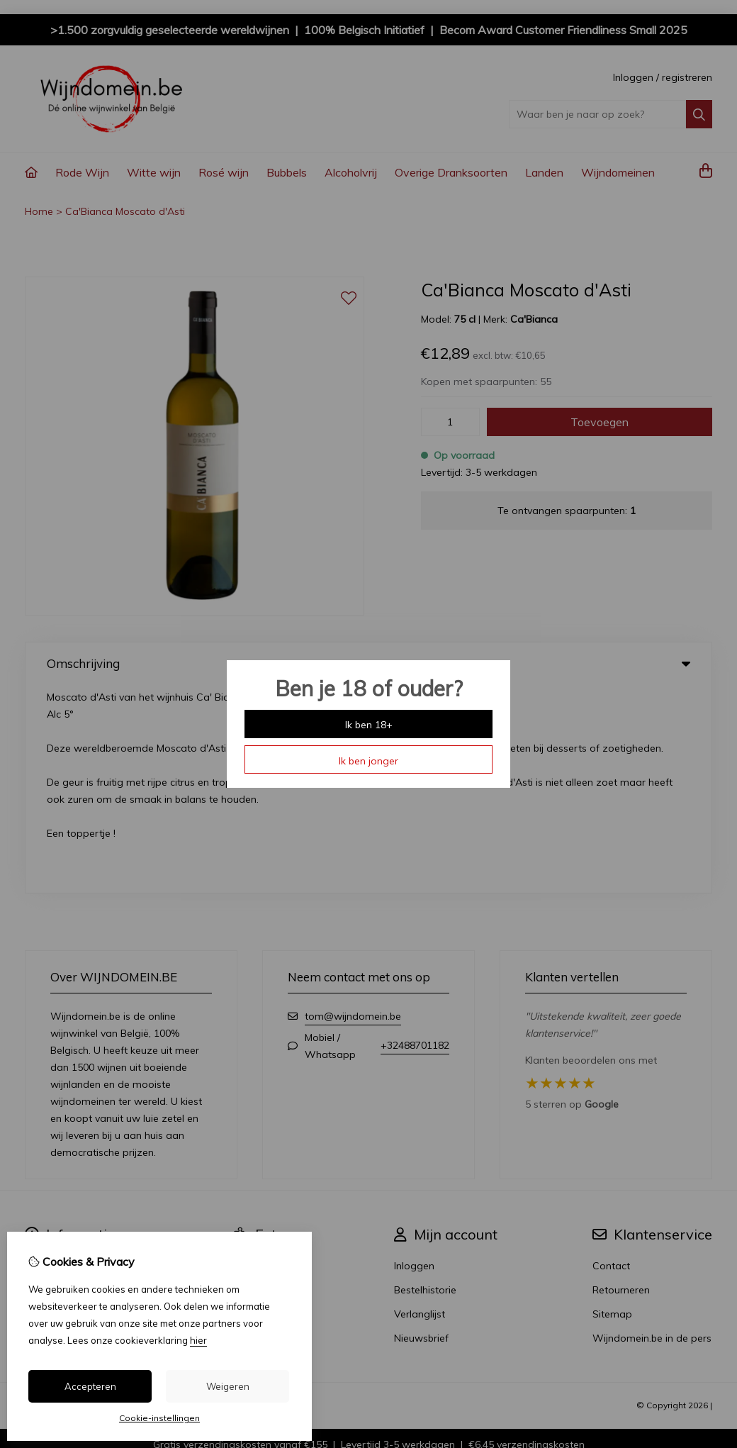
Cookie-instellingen (159, 1418)
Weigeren (227, 1386)
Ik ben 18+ (369, 724)
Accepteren (90, 1386)
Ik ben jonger (368, 760)
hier (198, 1340)
